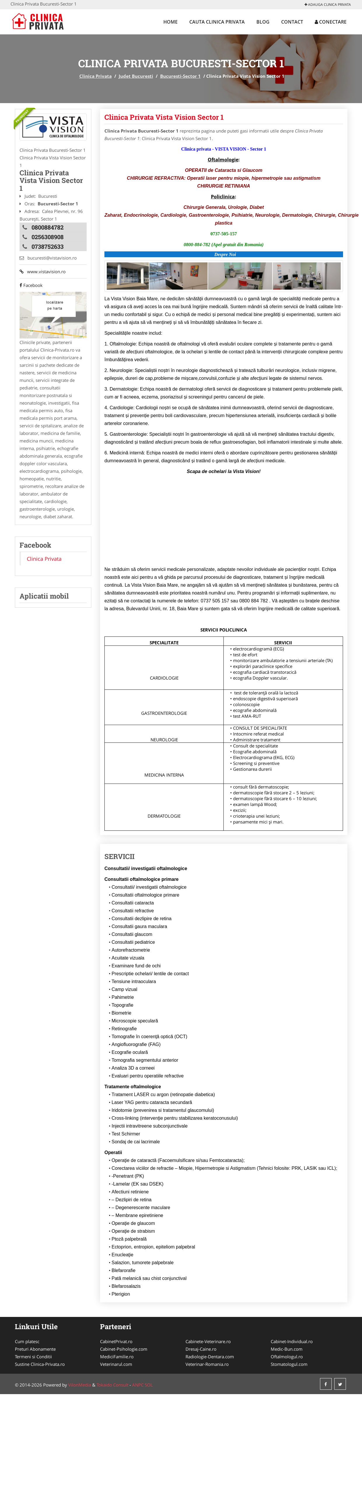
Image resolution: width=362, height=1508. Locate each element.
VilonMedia (79, 1385)
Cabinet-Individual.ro (292, 1341)
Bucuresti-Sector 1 (180, 76)
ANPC (138, 1385)
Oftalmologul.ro (287, 1356)
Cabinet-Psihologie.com (123, 1349)
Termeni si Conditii (33, 1356)
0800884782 (48, 227)
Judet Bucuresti (136, 76)
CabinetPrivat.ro (116, 1341)
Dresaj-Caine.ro (201, 1349)
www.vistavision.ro (43, 271)
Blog (263, 22)
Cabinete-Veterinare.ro (208, 1341)
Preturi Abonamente (35, 1349)
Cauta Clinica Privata (217, 22)
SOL (149, 1385)
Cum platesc (27, 1341)
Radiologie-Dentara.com (210, 1356)
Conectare (331, 22)
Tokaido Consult (112, 1385)
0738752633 (48, 246)
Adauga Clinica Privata (328, 4)
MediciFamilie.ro (117, 1356)
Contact (292, 22)
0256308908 (48, 237)
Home (170, 22)
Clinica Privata (95, 76)
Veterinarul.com (116, 1364)
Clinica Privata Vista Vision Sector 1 (164, 117)
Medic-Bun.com (286, 1349)
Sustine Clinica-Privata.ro (40, 1364)
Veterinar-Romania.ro (207, 1364)
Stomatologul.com (289, 1364)
